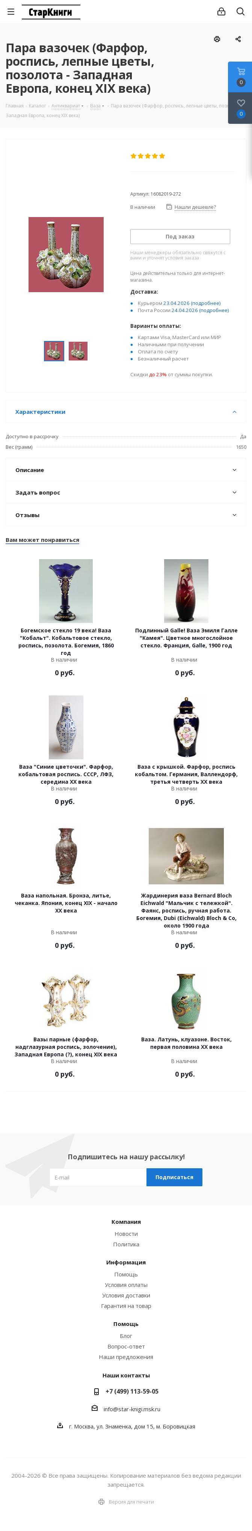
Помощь (126, 1274)
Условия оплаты (126, 1284)
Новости (126, 1233)
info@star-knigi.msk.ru (132, 1409)
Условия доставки (126, 1295)
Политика (126, 1244)
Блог (126, 1335)
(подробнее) (206, 303)
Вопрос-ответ (126, 1346)
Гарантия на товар (126, 1305)
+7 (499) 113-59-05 (132, 1391)
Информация (126, 1262)
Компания (126, 1221)
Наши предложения (126, 1357)
